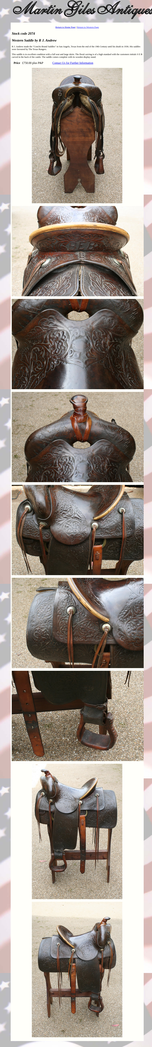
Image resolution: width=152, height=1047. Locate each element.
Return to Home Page (65, 27)
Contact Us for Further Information (72, 62)
